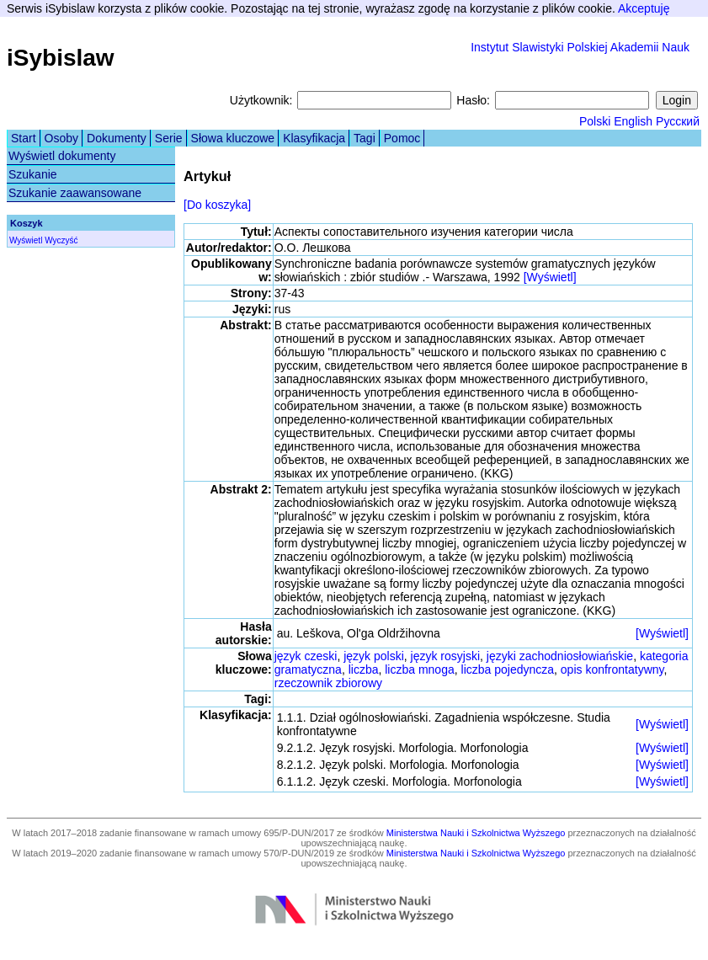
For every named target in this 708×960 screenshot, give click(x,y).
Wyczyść (61, 240)
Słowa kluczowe (233, 138)
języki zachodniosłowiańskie (560, 656)
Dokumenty (116, 138)
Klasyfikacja (314, 138)
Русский (678, 121)
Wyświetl (25, 240)
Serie (169, 138)
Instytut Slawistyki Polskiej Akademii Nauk (580, 47)
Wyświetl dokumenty (61, 156)
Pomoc (402, 138)
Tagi (364, 138)
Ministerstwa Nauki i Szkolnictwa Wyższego (476, 833)
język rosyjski (445, 656)
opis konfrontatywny (612, 669)
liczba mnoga (420, 669)
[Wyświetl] (550, 277)
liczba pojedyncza (508, 669)
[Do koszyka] (217, 204)
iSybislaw (60, 58)
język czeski (306, 656)
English (633, 121)
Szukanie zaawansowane (74, 193)
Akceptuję (643, 8)
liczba (364, 669)
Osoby (61, 138)
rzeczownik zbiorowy (328, 683)
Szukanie (32, 174)
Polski (594, 121)
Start (23, 138)
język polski (373, 656)
